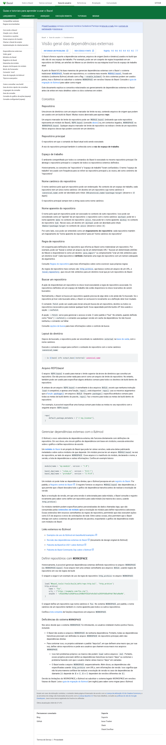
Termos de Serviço (44, 740)
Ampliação (96, 3)
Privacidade (58, 740)
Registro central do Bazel (61, 485)
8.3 (128, 51)
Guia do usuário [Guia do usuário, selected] (64, 3)
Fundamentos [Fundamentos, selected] (28, 16)
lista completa (56, 612)
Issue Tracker (106, 721)
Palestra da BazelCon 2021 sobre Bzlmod (65, 545)
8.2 (132, 51)
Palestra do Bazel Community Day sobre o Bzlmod (69, 550)
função (55, 393)
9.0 (112, 51)
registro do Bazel (122, 481)
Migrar (96, 16)
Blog (38, 717)
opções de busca (57, 326)
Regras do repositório (59, 264)
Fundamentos (69, 37)
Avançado (45, 16)
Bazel (44, 37)
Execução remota (64, 16)
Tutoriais (82, 16)
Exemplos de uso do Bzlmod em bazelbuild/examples (71, 535)
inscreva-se (57, 29)
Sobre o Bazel (27, 3)
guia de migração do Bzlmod (75, 681)
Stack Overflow (107, 729)
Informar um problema (56, 51)
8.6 (116, 51)
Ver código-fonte (84, 51)
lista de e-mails (108, 26)
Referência (81, 3)
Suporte (104, 717)
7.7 (136, 51)
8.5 (120, 51)
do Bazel (52, 449)
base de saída (123, 339)
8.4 (124, 51)
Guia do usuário (54, 37)
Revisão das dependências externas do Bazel (67, 540)
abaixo (95, 122)
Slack (103, 725)
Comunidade (112, 3)
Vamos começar (45, 3)
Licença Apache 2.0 (86, 696)
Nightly (107, 51)
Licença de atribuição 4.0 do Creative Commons (123, 693)
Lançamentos (9, 16)
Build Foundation (50, 26)
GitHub (158, 3)
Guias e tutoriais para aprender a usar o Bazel (28, 10)
